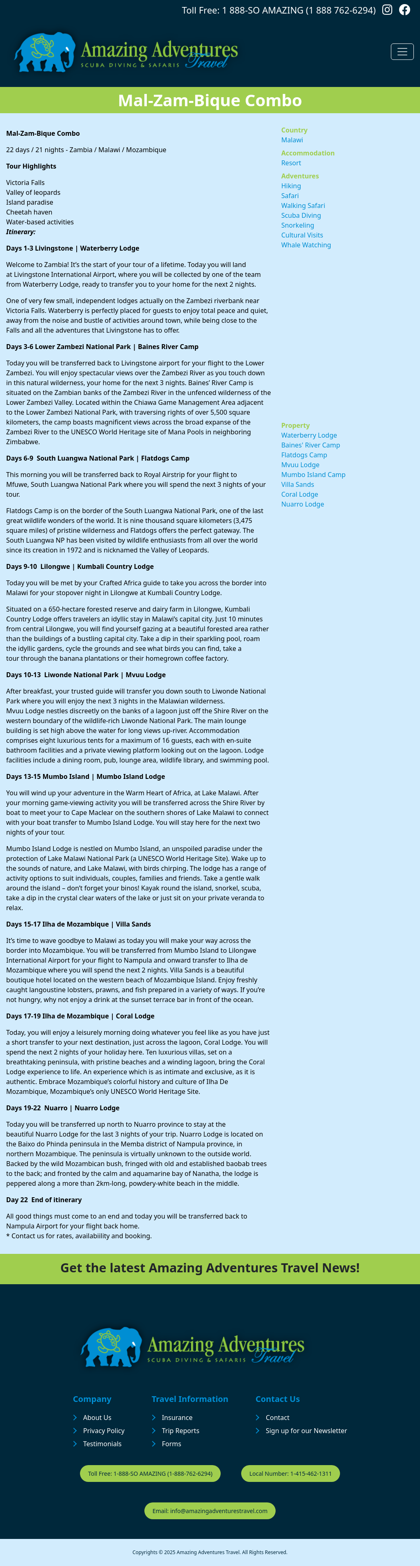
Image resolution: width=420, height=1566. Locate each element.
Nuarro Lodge (302, 504)
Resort (291, 162)
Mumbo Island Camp (313, 474)
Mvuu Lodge (300, 464)
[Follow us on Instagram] (387, 12)
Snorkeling (298, 225)
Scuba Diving (301, 215)
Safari (290, 195)
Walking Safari (303, 205)
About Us (97, 1417)
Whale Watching (306, 244)
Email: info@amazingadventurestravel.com (210, 1511)
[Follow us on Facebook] (405, 12)
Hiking (291, 185)
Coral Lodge (299, 494)
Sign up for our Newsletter (306, 1430)
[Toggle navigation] (402, 51)
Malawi (292, 139)
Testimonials (102, 1443)
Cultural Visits (302, 235)
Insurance (177, 1417)
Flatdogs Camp (304, 454)
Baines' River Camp (310, 445)
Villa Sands (297, 484)
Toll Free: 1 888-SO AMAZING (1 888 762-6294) (279, 10)
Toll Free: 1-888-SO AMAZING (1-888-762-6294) (150, 1473)
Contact (278, 1417)
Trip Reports (180, 1430)
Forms (171, 1443)
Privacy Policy (104, 1430)
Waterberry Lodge (309, 435)
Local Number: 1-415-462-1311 (290, 1473)
